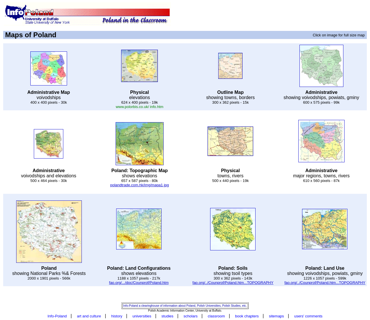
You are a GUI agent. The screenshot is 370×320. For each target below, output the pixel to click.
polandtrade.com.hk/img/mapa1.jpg (139, 185)
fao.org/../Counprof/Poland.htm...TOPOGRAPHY (233, 282)
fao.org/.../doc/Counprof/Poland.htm (139, 282)
